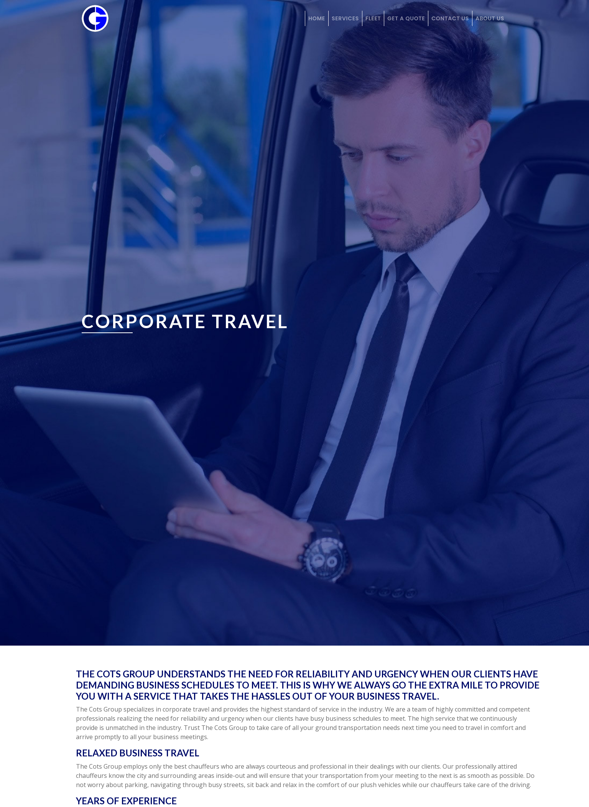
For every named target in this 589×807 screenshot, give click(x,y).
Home (316, 18)
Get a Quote (406, 18)
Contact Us (450, 18)
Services (345, 18)
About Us (489, 18)
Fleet (373, 18)
